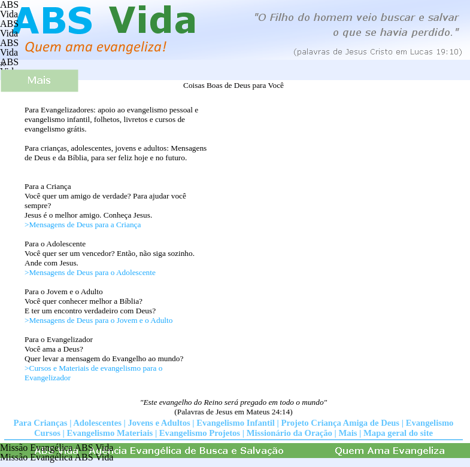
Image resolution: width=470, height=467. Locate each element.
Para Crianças (41, 423)
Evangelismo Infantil (235, 423)
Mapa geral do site (398, 433)
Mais (348, 433)
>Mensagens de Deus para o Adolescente (90, 272)
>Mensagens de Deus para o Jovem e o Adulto (98, 320)
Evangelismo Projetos (199, 433)
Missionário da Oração (289, 433)
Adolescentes (97, 423)
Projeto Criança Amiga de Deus (340, 423)
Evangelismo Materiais (110, 433)
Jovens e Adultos (159, 423)
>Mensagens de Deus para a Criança (83, 224)
